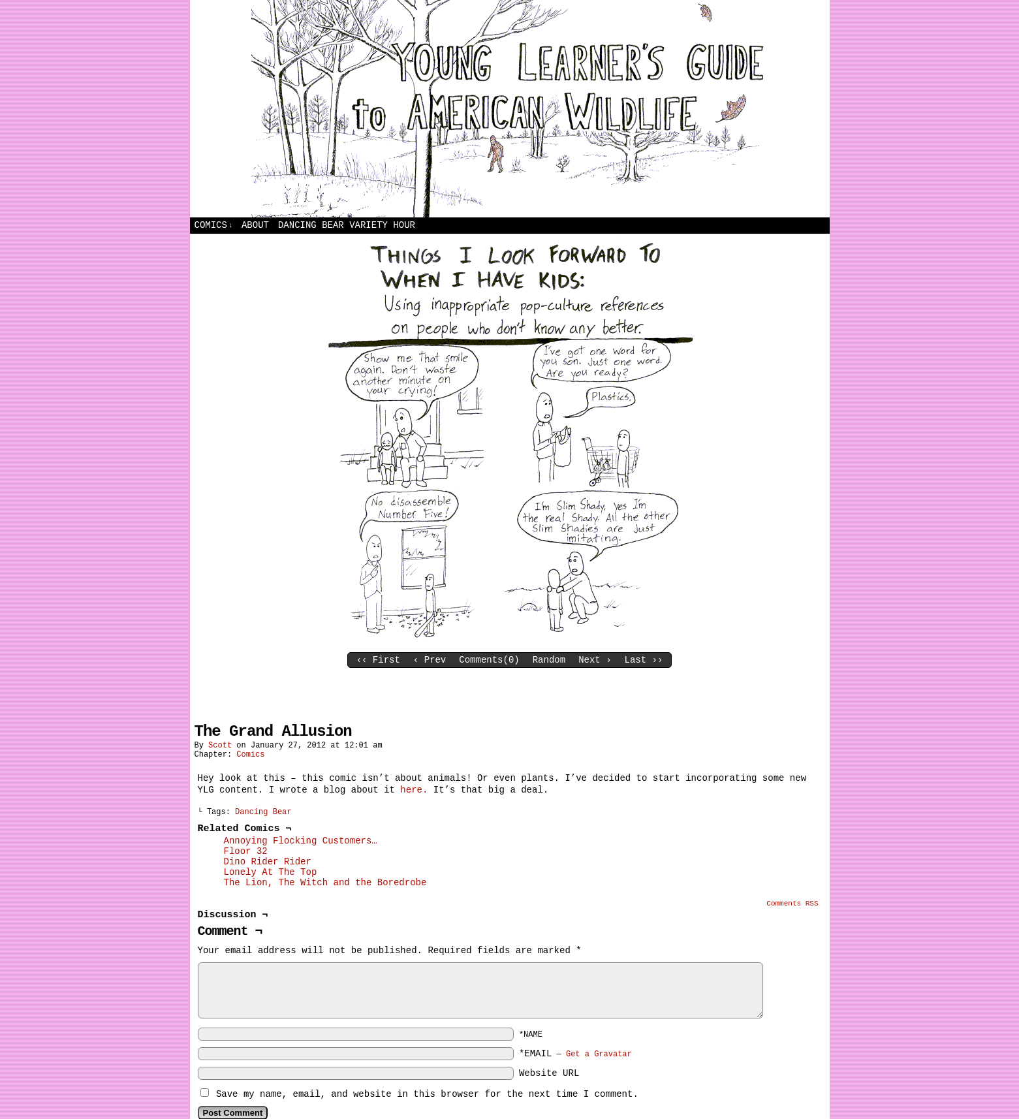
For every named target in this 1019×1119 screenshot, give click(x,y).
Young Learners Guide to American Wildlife (509, 108)
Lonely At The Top (270, 872)
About (255, 225)
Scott (220, 745)
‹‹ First (378, 660)
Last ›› (644, 660)
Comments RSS (792, 903)
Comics (214, 225)
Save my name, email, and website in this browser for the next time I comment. (427, 1094)
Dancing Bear (263, 812)
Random (549, 660)
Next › (594, 660)
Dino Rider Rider (267, 862)
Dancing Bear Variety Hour (346, 225)
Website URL (549, 1073)
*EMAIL (575, 1053)
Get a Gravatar (599, 1054)
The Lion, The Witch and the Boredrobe (325, 882)
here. (414, 790)
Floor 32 (246, 851)
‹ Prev (429, 660)
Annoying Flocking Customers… (300, 841)
